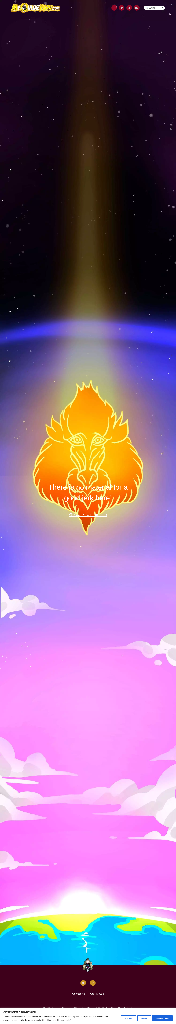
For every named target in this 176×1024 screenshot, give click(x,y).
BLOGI (114, 8)
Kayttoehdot (85, 1007)
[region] (88, 1016)
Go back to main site (88, 514)
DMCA (112, 1007)
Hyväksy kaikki (162, 1018)
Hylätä (144, 1018)
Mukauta (128, 1018)
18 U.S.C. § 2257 (125, 1007)
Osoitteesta (78, 993)
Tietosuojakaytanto (69, 1007)
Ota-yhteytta (97, 993)
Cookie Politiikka (100, 1007)
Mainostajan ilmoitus (49, 1007)
